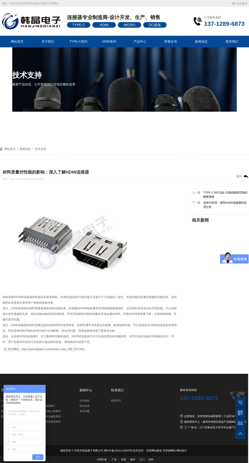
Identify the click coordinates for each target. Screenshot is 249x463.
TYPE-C (78, 25)
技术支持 (40, 148)
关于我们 (48, 41)
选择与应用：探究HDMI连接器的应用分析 (108, 204)
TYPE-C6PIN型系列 (160, 405)
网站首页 (17, 41)
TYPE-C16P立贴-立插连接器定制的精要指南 (108, 194)
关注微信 (241, 3)
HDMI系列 (109, 41)
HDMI (104, 25)
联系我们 (232, 41)
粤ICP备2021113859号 (234, 450)
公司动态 (201, 400)
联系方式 (233, 400)
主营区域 (218, 459)
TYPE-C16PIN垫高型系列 (163, 421)
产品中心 (140, 41)
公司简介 (122, 400)
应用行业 (122, 416)
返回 (122, 176)
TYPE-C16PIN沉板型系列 (163, 416)
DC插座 (155, 25)
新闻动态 (201, 41)
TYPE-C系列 (78, 41)
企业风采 (122, 405)
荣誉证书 (170, 41)
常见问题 (201, 411)
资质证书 (122, 411)
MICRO (129, 25)
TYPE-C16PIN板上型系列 (163, 411)
